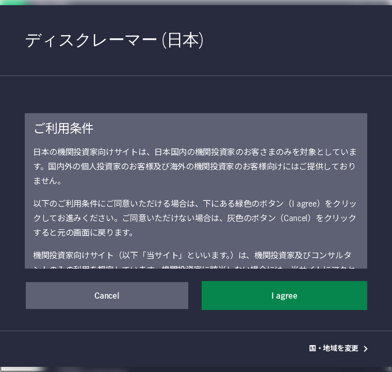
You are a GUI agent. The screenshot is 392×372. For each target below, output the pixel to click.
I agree (284, 296)
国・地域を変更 (339, 348)
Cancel (106, 296)
